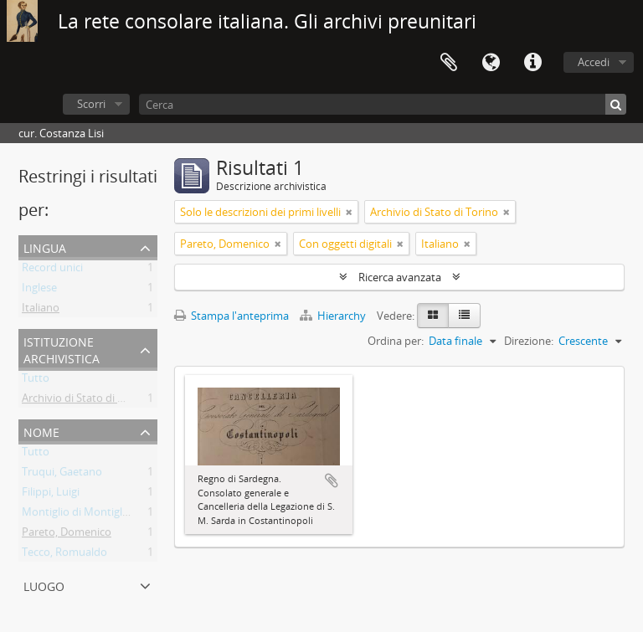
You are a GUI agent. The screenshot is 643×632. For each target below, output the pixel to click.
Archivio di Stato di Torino (86, 400)
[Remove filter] (349, 211)
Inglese (39, 290)
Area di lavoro (449, 63)
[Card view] (433, 315)
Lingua (491, 63)
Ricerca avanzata (400, 277)
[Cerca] (382, 104)
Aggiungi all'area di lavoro (331, 480)
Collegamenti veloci (532, 63)
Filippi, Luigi (51, 494)
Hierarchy (334, 315)
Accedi (594, 61)
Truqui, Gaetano (62, 474)
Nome (41, 430)
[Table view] (464, 315)
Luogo (43, 584)
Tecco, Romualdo (64, 555)
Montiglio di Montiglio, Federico (100, 514)
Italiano (40, 310)
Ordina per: (396, 340)
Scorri (91, 103)
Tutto (35, 380)
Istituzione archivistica (61, 348)
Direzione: (528, 340)
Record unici (52, 270)
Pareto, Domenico (66, 534)
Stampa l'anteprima (231, 315)
